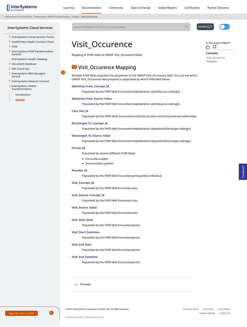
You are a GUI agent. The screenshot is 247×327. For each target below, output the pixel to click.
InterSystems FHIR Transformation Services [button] (32, 53)
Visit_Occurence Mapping (216, 59)
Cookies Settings (207, 313)
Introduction (23, 94)
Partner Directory (218, 7)
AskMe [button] (206, 26)
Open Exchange (140, 7)
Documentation (91, 7)
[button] (74, 67)
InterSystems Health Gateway (29, 59)
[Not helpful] (214, 47)
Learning (68, 7)
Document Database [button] (24, 64)
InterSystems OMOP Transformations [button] (24, 87)
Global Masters (167, 7)
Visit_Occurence (89, 16)
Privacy (186, 309)
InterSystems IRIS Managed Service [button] (28, 75)
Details (76, 16)
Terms (196, 309)
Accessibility (224, 309)
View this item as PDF (21, 314)
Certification (192, 7)
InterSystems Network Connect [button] (30, 81)
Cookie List (224, 313)
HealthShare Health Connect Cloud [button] (33, 41)
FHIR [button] (14, 46)
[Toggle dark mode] (225, 27)
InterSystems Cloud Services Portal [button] (33, 37)
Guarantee (208, 309)
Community (116, 7)
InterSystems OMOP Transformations (52, 16)
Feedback (243, 171)
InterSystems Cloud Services (18, 16)
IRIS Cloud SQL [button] (21, 68)
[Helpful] (207, 47)
